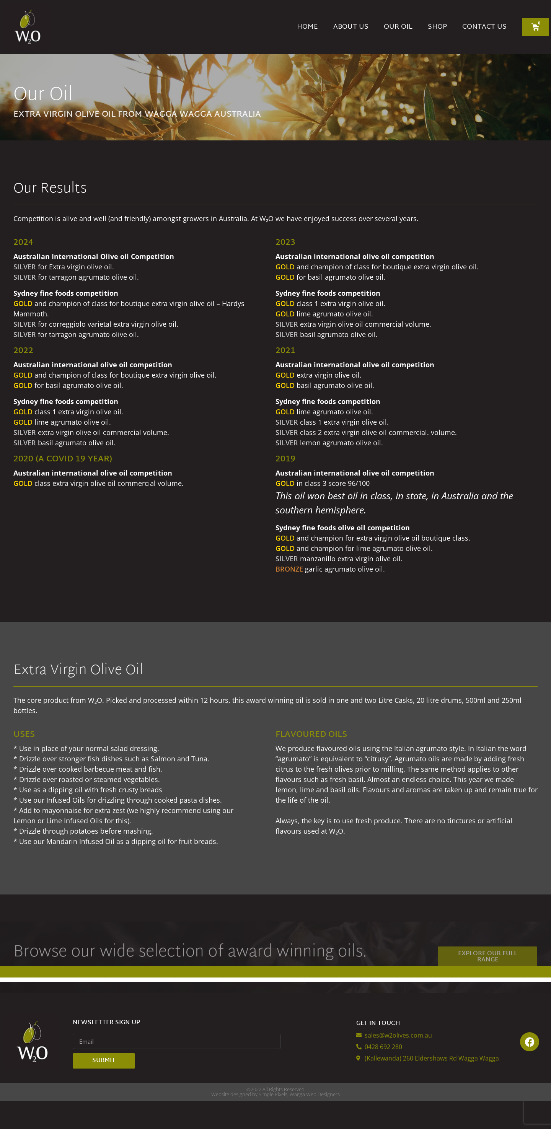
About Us (350, 27)
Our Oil (398, 27)
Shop (437, 27)
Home (307, 27)
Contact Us (484, 27)
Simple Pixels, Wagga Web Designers (299, 1122)
